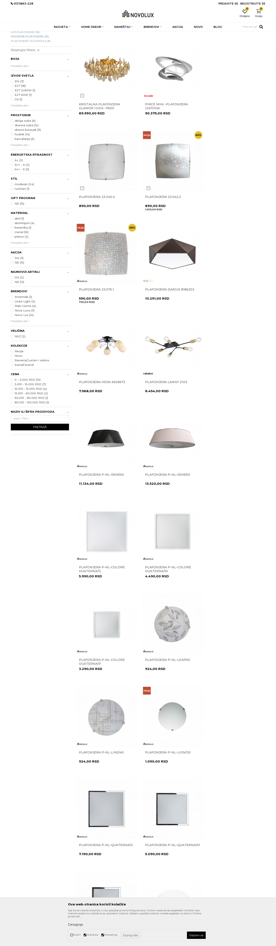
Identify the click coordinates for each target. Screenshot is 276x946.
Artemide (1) (23, 328)
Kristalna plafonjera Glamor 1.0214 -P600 (99, 136)
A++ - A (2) (22, 196)
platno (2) (21, 268)
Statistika (92, 934)
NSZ (20, 367)
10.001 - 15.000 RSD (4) (31, 420)
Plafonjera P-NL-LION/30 (101, 589)
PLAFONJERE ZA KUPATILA (31, 72)
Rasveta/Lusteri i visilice (32, 391)
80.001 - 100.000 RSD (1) (32, 433)
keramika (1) (23, 259)
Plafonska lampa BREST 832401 (230, 773)
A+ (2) (19, 191)
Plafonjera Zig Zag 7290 (166, 772)
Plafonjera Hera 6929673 (102, 316)
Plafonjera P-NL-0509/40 (230, 316)
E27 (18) (20, 117)
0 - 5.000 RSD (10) (28, 411)
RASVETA (49, 34)
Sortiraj (171, 41)
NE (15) (19, 235)
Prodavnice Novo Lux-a (89, 850)
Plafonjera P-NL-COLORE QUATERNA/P (102, 500)
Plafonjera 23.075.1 (161, 225)
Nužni (77, 934)
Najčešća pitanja (150, 892)
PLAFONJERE (67, 34)
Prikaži (216, 41)
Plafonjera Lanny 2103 (165, 316)
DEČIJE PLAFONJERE (27, 54)
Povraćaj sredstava (152, 862)
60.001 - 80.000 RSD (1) (31, 429)
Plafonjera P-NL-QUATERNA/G (160, 591)
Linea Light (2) (25, 332)
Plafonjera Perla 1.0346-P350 (166, 682)
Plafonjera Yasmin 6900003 (233, 680)
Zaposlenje (82, 856)
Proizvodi (34, 34)
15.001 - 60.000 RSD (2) (31, 424)
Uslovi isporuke (149, 880)
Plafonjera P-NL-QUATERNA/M (224, 591)
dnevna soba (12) (27, 156)
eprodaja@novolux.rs (24, 859)
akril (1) (19, 249)
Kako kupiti (147, 874)
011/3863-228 (36, 853)
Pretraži (40, 458)
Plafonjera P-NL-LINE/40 (230, 498)
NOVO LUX (18, 34)
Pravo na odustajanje (153, 856)
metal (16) (21, 263)
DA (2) (19, 308)
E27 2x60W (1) (25, 121)
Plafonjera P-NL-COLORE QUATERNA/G (167, 409)
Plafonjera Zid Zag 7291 (101, 772)
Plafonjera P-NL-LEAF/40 (166, 498)
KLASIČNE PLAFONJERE (28, 58)
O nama (80, 838)
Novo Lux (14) (24, 346)
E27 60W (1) (23, 126)
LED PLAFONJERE (25, 63)
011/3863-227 (19, 853)
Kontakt (80, 844)
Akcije (19, 382)
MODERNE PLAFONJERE (30, 67)
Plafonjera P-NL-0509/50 (101, 407)
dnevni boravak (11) (28, 161)
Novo (18, 387)
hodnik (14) (22, 165)
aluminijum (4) (24, 254)
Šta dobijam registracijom (156, 886)
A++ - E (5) (22, 200)
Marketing (110, 934)
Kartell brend (24, 396)
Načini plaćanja (150, 868)
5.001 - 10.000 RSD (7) (30, 415)
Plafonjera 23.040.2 (226, 134)
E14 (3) (19, 112)
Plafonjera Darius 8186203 (232, 225)
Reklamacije (147, 850)
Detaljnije (75, 924)
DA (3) (19, 289)
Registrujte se (252, 3)
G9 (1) (18, 130)
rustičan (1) (22, 220)
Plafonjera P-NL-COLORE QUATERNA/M (231, 409)
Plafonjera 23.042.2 (97, 225)
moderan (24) (24, 215)
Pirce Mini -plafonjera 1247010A (165, 136)
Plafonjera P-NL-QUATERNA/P (95, 682)
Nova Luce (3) (24, 341)
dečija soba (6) (25, 152)
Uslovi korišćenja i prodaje (156, 838)
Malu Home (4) (25, 337)
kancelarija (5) (24, 170)
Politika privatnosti (152, 844)
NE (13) (19, 313)
